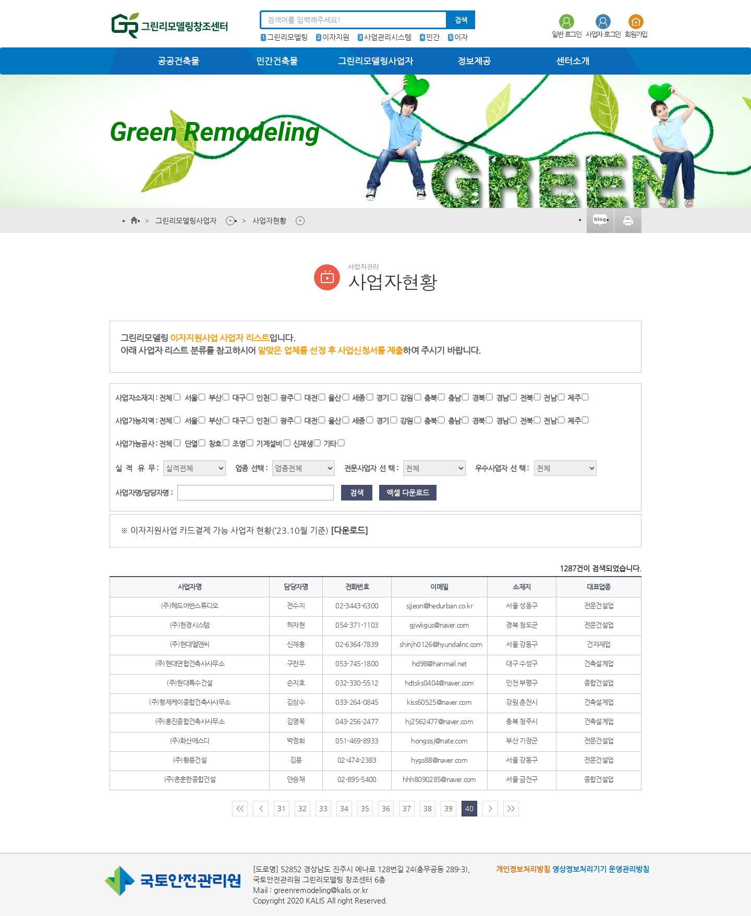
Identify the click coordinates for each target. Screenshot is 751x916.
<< (240, 808)
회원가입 (636, 26)
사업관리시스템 (387, 37)
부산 (215, 398)
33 (323, 808)
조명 (238, 443)
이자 (461, 37)
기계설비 (269, 443)
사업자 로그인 (603, 26)
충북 (430, 398)
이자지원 (335, 37)
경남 (502, 398)
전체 (165, 398)
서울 (191, 398)
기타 (329, 443)
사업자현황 (269, 220)
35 (365, 808)
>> (511, 808)
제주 (573, 398)
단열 (191, 443)
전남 (549, 398)
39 (448, 808)
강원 (406, 398)
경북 (478, 398)
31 (281, 808)
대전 (310, 398)
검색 (461, 20)
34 (344, 808)
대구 (238, 398)
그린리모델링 (287, 37)
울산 (334, 398)
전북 (526, 398)
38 (427, 808)
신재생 (302, 443)
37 (407, 808)
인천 (262, 398)
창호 (215, 443)
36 (386, 808)
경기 (382, 398)
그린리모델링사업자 (185, 220)
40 (469, 808)
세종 (358, 398)
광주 (286, 398)
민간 (433, 37)
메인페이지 (134, 220)
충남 (454, 398)
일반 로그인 (567, 26)
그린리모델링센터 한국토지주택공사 (166, 27)
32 (302, 808)
